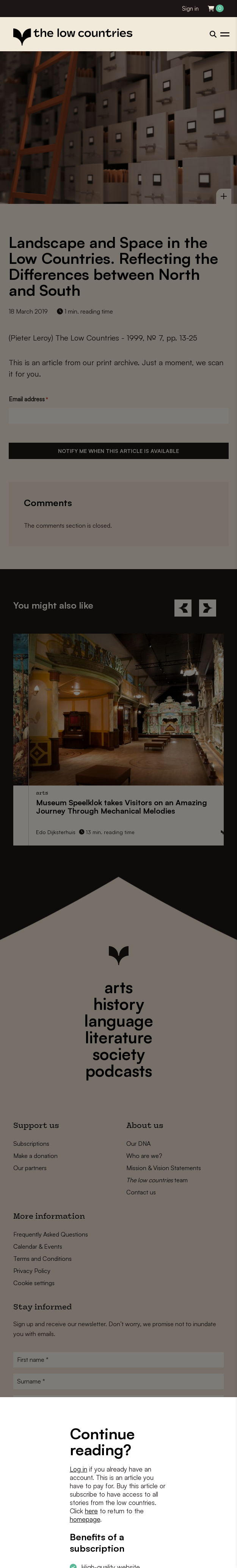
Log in (78, 1469)
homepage (85, 1519)
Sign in (190, 8)
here (91, 1511)
